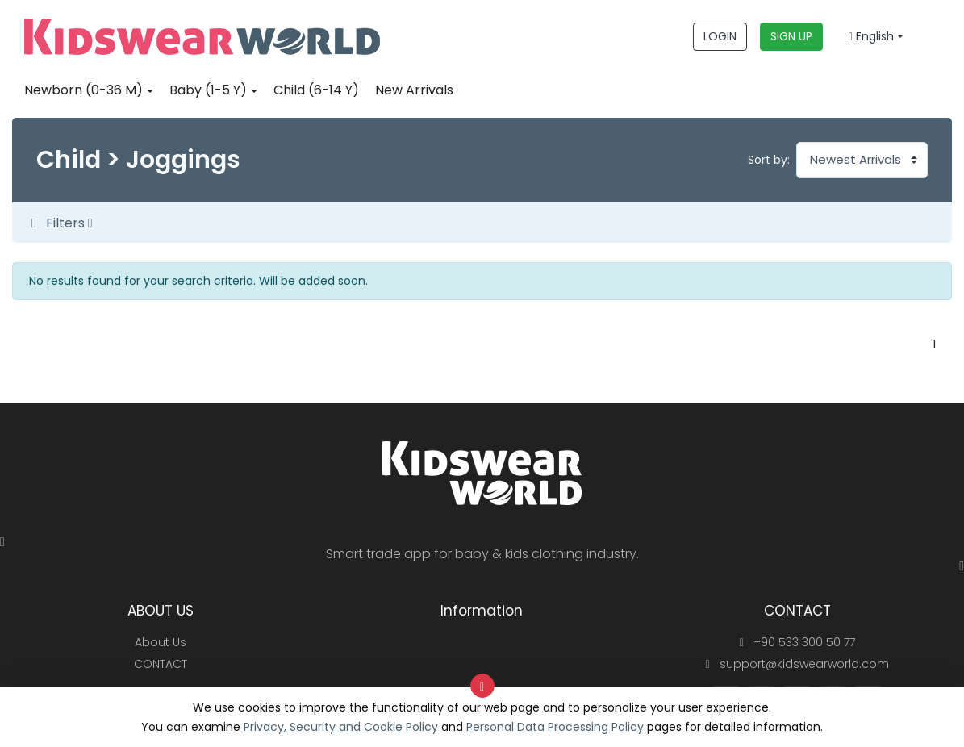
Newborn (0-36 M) (83, 90)
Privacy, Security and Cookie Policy (341, 727)
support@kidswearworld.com (797, 664)
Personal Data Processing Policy (555, 727)
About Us (160, 642)
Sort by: (769, 160)
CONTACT (160, 664)
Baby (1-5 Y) (208, 90)
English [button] (871, 36)
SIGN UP (791, 36)
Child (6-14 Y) (316, 90)
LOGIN (720, 36)
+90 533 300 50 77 (797, 642)
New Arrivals (414, 90)
